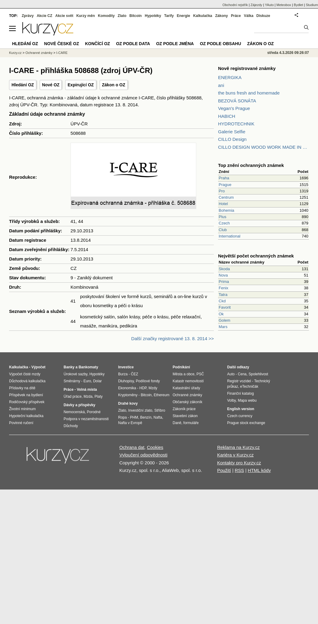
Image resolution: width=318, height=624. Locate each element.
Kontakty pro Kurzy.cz (239, 462)
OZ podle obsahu (220, 43)
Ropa (122, 417)
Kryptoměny (127, 395)
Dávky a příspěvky (79, 405)
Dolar (97, 381)
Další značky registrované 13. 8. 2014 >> (172, 338)
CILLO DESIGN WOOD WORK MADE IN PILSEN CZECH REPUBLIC (263, 147)
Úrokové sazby (75, 374)
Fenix (223, 288)
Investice (126, 367)
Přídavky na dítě (22, 388)
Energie (183, 16)
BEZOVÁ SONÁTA (237, 100)
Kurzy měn (85, 16)
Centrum (226, 197)
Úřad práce (72, 396)
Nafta (158, 417)
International (229, 236)
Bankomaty (88, 367)
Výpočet (38, 367)
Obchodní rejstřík (235, 5)
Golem (224, 320)
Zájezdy (256, 5)
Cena (242, 374)
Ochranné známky (38, 53)
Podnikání (181, 367)
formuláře (191, 423)
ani (221, 85)
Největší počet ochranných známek (256, 255)
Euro (87, 381)
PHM (134, 417)
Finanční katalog (240, 393)
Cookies (155, 447)
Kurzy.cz (15, 53)
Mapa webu (247, 400)
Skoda (224, 269)
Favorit (225, 307)
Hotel (223, 203)
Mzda (88, 396)
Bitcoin (135, 16)
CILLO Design (232, 139)
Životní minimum (22, 409)
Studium (312, 5)
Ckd (222, 301)
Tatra (223, 294)
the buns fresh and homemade (249, 92)
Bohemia (226, 210)
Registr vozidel (239, 381)
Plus (222, 216)
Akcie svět (64, 16)
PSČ (200, 374)
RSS (239, 470)
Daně (177, 423)
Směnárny (72, 381)
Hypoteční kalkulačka (26, 416)
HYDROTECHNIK (236, 123)
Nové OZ (51, 84)
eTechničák (249, 386)
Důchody (71, 426)
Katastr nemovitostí (188, 381)
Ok (221, 314)
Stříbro (159, 410)
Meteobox (284, 5)
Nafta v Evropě (130, 423)
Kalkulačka (202, 16)
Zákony (221, 16)
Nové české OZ (61, 43)
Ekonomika (127, 388)
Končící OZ (97, 43)
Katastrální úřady (186, 388)
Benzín (145, 417)
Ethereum (161, 395)
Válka (248, 16)
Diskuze (263, 16)
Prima (224, 281)
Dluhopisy (126, 381)
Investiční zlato (140, 410)
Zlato (122, 16)
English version (240, 409)
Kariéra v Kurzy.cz (235, 454)
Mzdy (153, 388)
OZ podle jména (175, 43)
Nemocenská (74, 412)
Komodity (106, 16)
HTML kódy (259, 470)
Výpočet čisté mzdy (24, 374)
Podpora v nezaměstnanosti (86, 419)
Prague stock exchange (246, 423)
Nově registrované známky (247, 68)
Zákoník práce (184, 409)
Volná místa (87, 389)
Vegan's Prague (234, 108)
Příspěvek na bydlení (26, 395)
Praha (224, 178)
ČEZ (134, 374)
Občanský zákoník (187, 402)
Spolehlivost (258, 374)
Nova (223, 275)
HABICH (226, 116)
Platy (98, 396)
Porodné (94, 412)
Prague (225, 184)
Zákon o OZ (113, 84)
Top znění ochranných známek (251, 165)
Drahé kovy (128, 403)
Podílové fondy (148, 381)
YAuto (269, 5)
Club (223, 229)
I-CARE (62, 53)
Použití (224, 470)
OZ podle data (133, 43)
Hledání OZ (23, 84)
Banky (69, 367)
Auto (231, 374)
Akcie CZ (44, 16)
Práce (236, 16)
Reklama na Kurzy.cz (238, 447)
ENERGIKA (230, 77)
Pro (222, 191)
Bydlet (298, 5)
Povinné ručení (21, 423)
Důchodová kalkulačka (27, 381)
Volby (231, 400)
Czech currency (239, 416)
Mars (223, 326)
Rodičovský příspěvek (27, 402)
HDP (143, 388)
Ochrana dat (131, 447)
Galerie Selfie (231, 131)
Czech (224, 223)
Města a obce (183, 374)
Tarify (169, 16)
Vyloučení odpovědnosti (143, 454)
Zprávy (28, 16)
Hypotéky (153, 16)
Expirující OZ (81, 84)
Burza (123, 374)
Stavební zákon (185, 416)
